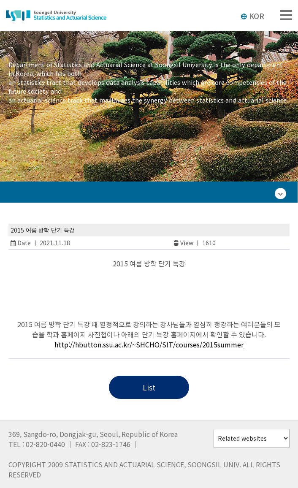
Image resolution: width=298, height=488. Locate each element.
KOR (252, 15)
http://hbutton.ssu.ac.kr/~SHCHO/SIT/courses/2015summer (149, 344)
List (149, 387)
